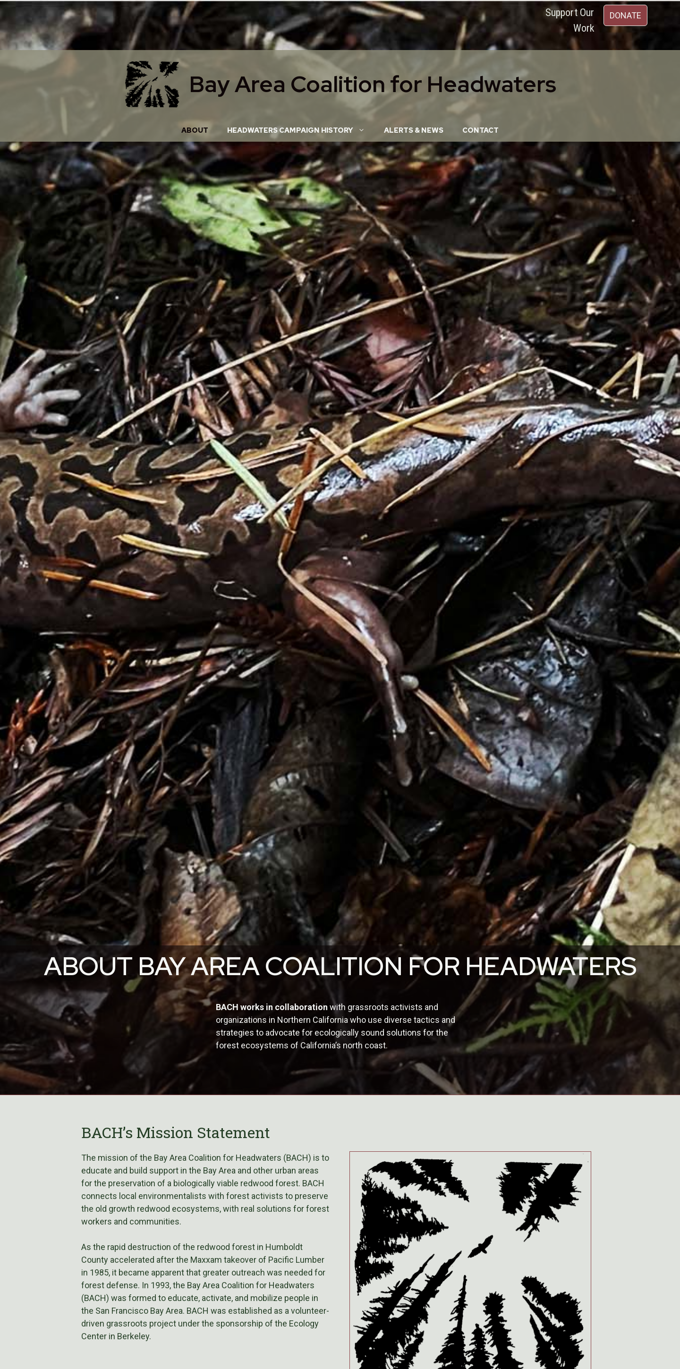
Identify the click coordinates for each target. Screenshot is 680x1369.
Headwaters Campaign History (300, 130)
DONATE (625, 15)
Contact (480, 130)
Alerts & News (413, 130)
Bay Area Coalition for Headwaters (372, 84)
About (194, 130)
